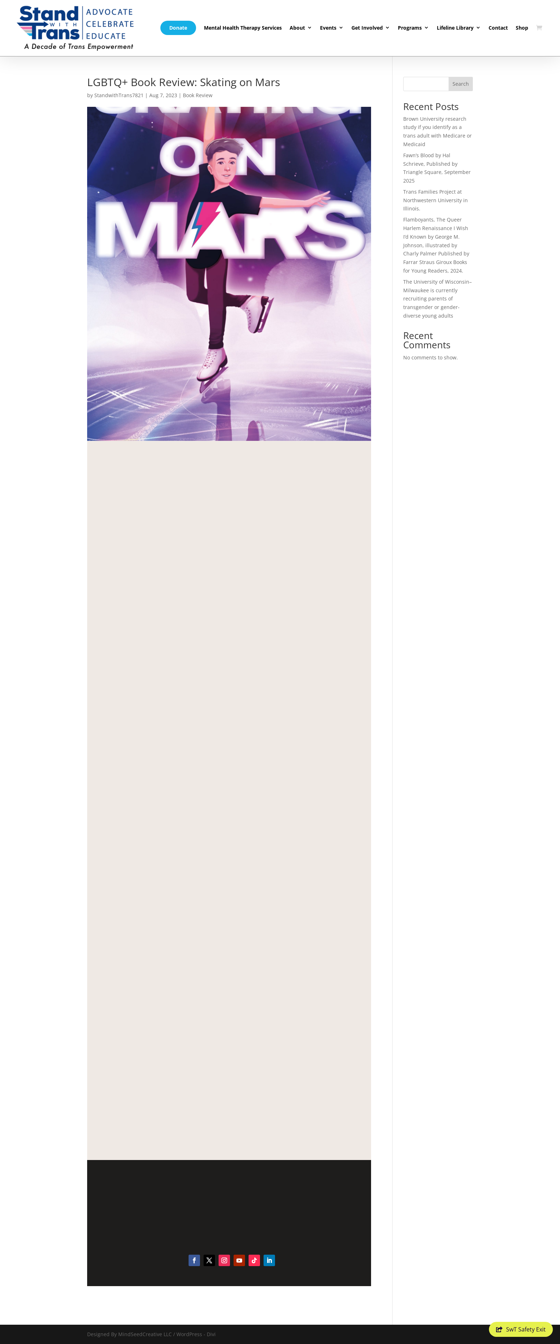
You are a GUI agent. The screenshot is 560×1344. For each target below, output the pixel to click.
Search (460, 83)
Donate (178, 27)
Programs (410, 27)
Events (328, 27)
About (297, 27)
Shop (522, 27)
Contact (498, 27)
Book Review (197, 95)
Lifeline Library (455, 27)
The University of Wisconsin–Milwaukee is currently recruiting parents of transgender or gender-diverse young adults (437, 298)
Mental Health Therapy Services (243, 27)
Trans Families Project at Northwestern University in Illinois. (435, 200)
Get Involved (367, 27)
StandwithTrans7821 (119, 95)
